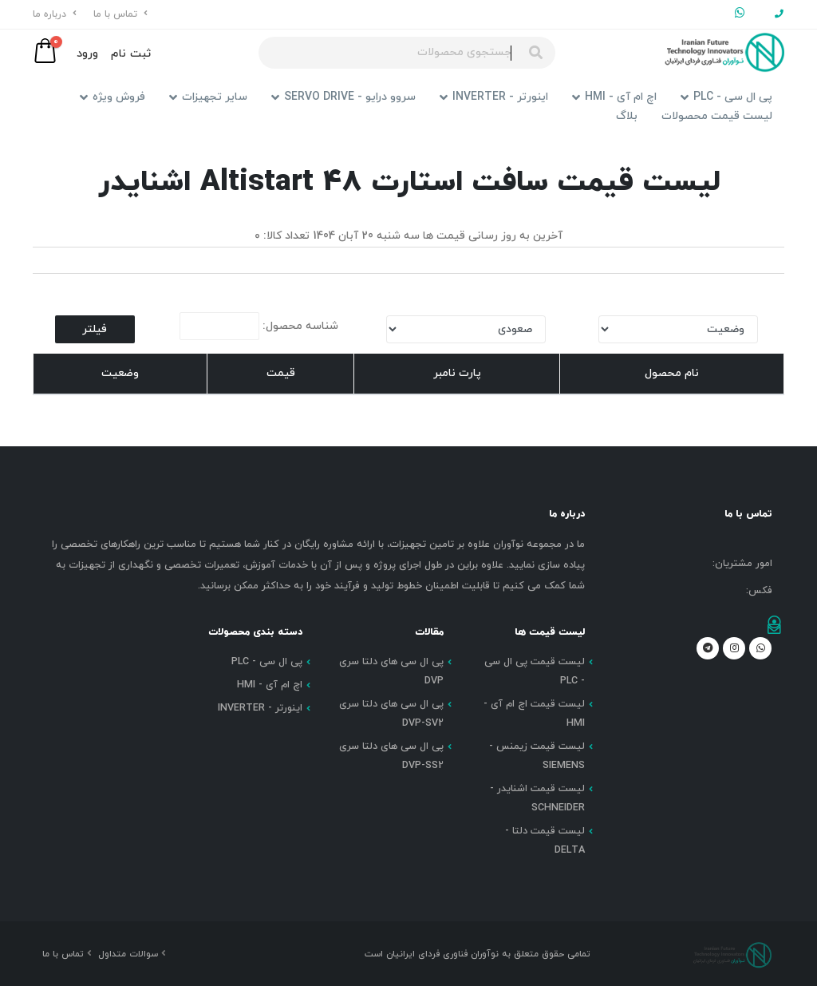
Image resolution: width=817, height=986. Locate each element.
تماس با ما (120, 14)
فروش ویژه (112, 97)
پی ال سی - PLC (726, 97)
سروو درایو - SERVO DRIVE (343, 97)
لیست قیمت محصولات (716, 116)
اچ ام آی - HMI (614, 97)
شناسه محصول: (259, 326)
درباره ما (55, 14)
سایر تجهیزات (208, 97)
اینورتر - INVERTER (494, 97)
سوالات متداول (129, 954)
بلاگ (626, 116)
